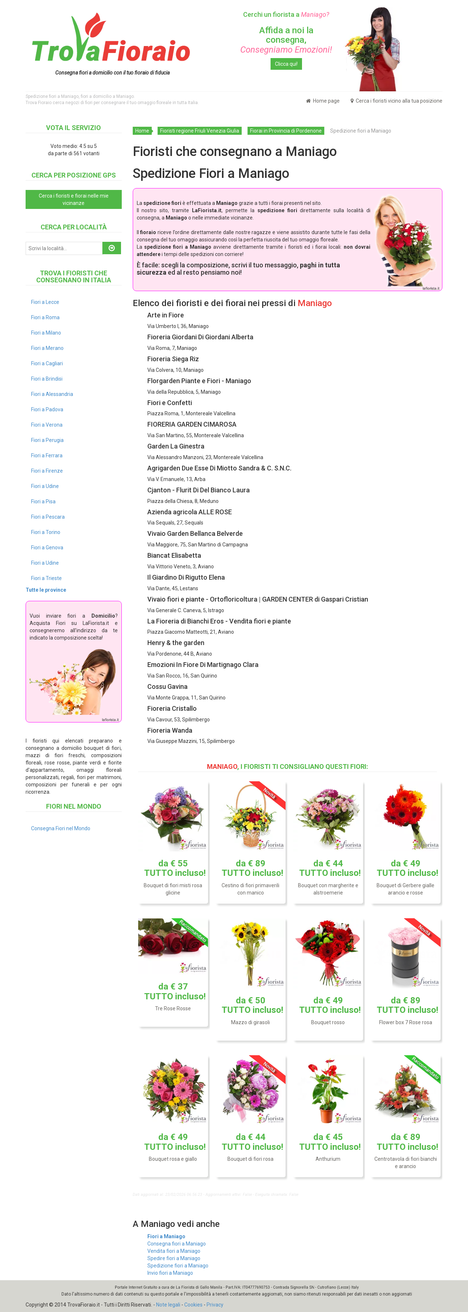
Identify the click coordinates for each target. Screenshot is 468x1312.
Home (142, 131)
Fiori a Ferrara (47, 455)
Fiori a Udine (45, 486)
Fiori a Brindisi (47, 379)
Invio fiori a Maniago (170, 1273)
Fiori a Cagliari (47, 363)
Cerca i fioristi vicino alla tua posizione (396, 101)
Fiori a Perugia (47, 440)
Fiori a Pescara (48, 517)
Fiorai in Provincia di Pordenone (286, 131)
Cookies (193, 1305)
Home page (323, 101)
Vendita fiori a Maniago (173, 1251)
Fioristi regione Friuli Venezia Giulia (199, 131)
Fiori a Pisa (43, 501)
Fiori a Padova (47, 409)
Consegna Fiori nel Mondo (60, 828)
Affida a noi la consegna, (286, 40)
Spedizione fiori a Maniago (177, 1266)
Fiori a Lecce (45, 302)
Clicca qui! (286, 64)
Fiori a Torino (45, 532)
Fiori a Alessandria (52, 394)
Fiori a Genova (47, 547)
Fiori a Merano (47, 348)
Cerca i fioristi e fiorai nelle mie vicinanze (74, 199)
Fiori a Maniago (166, 1236)
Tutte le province (46, 590)
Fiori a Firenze (47, 471)
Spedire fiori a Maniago (173, 1258)
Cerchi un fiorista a (286, 14)
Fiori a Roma (45, 317)
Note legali (168, 1305)
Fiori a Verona (47, 425)
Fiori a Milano (46, 333)
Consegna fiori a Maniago (176, 1244)
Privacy (215, 1305)
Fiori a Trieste (46, 578)
